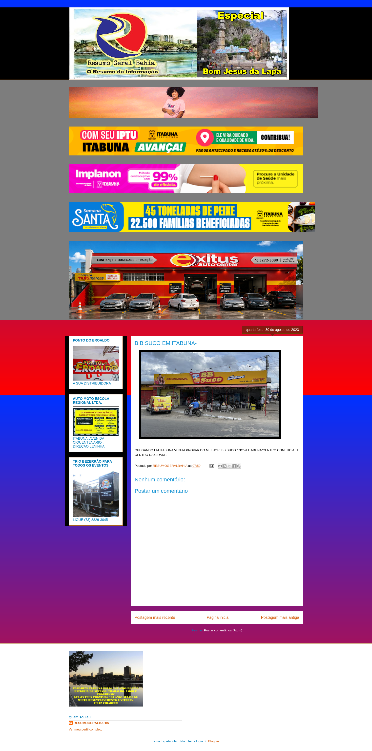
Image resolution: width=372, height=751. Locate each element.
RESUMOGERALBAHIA (91, 723)
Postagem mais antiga (280, 617)
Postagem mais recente (155, 617)
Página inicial (218, 617)
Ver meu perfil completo (86, 729)
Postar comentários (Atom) (223, 630)
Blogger (213, 741)
